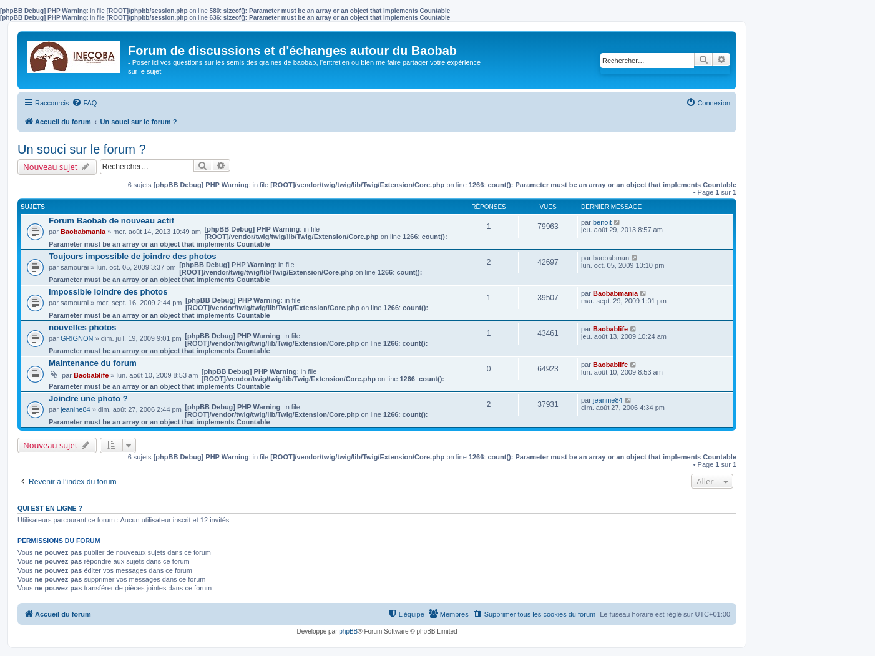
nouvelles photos (82, 327)
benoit (602, 222)
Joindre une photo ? (88, 398)
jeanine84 (75, 409)
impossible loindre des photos (108, 291)
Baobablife (610, 329)
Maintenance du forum (93, 363)
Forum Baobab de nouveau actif (111, 220)
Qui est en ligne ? (49, 508)
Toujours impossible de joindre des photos (133, 256)
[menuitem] (84, 102)
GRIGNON (77, 338)
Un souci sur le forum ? (81, 149)
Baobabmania (83, 231)
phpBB (348, 631)
